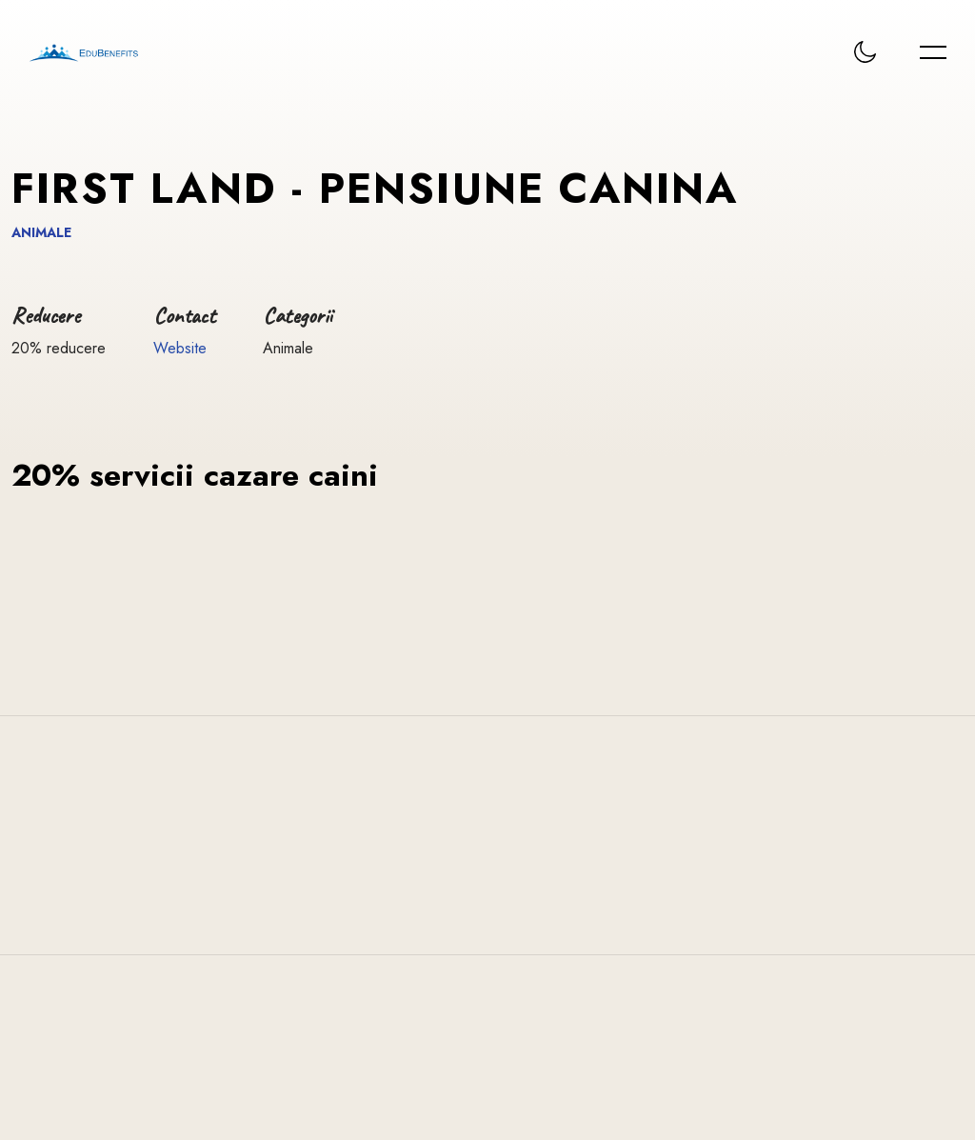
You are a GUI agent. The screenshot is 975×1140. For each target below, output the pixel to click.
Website (180, 348)
